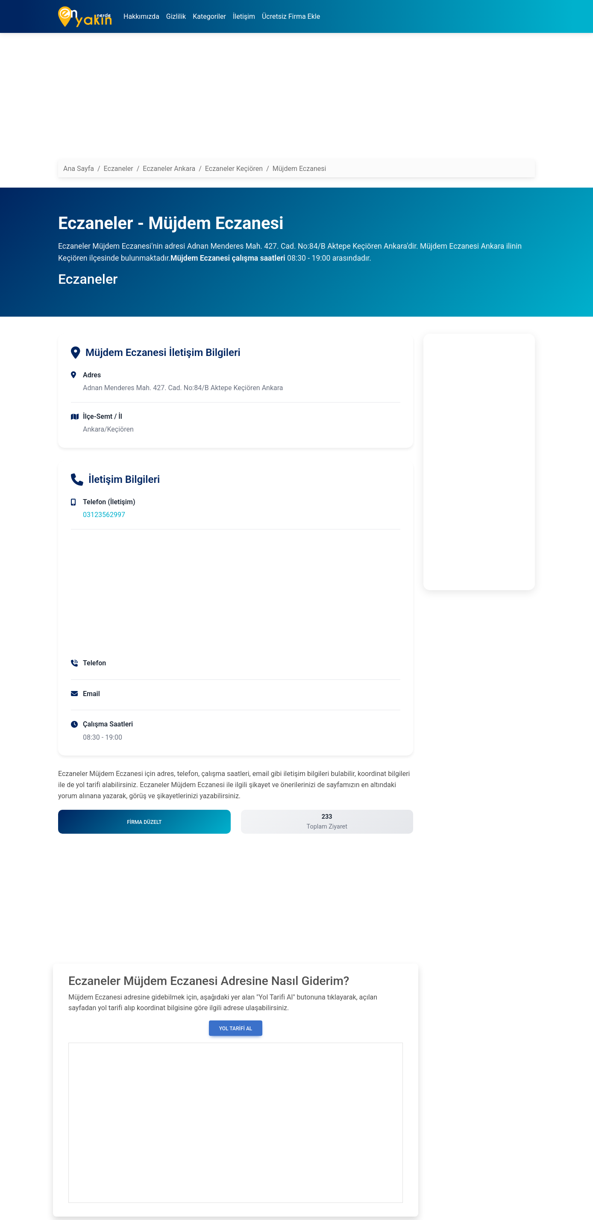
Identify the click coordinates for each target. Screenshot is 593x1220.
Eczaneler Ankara (169, 169)
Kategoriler (209, 16)
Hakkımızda (141, 16)
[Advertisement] (296, 99)
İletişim (244, 16)
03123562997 (104, 515)
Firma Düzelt (144, 822)
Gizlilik (176, 16)
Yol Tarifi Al (235, 1029)
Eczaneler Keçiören (234, 169)
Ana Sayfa (78, 169)
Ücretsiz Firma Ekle (291, 16)
